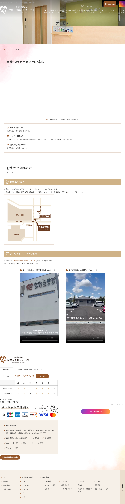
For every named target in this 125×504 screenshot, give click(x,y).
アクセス (111, 11)
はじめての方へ (101, 11)
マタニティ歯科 (50, 485)
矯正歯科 (98, 485)
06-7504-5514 (91, 6)
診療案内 (75, 11)
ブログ (117, 11)
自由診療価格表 (85, 11)
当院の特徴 (67, 11)
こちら (69, 192)
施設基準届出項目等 (10, 457)
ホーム (5, 477)
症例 (93, 11)
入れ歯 (80, 485)
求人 (123, 11)
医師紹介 (51, 11)
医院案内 (58, 11)
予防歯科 (64, 481)
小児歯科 (81, 481)
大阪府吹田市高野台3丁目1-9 (24, 261)
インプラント (49, 489)
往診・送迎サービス (101, 489)
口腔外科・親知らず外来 (85, 490)
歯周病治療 (65, 485)
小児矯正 (98, 481)
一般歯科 (48, 481)
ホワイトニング (66, 489)
